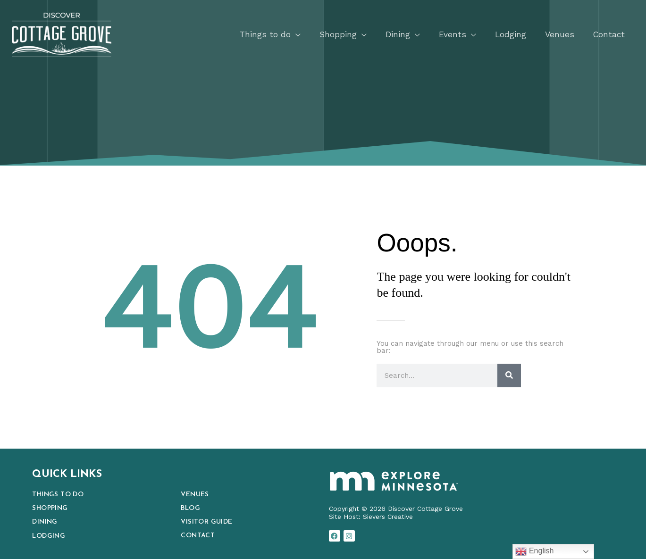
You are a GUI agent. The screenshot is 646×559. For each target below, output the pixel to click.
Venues (195, 494)
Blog (190, 508)
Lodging (48, 536)
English (534, 551)
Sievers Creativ (386, 516)
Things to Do (58, 494)
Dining (45, 522)
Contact (198, 535)
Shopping (49, 508)
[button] (267, 34)
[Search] (509, 375)
